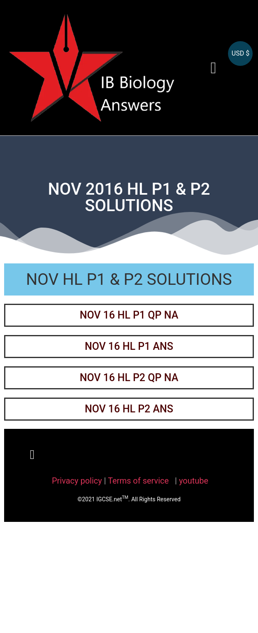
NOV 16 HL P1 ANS (129, 346)
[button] (214, 68)
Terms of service (139, 481)
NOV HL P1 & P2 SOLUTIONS (129, 279)
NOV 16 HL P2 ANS (129, 409)
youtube (193, 481)
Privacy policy (77, 481)
